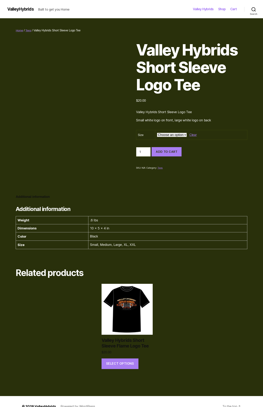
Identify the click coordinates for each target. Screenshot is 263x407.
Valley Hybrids (203, 9)
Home (19, 30)
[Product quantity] (143, 152)
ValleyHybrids (21, 9)
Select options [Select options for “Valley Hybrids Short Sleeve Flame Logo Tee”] (120, 354)
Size (140, 135)
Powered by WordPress (78, 397)
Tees (29, 30)
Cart (233, 9)
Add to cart (166, 151)
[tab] (33, 187)
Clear (193, 135)
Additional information (33, 187)
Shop (222, 9)
